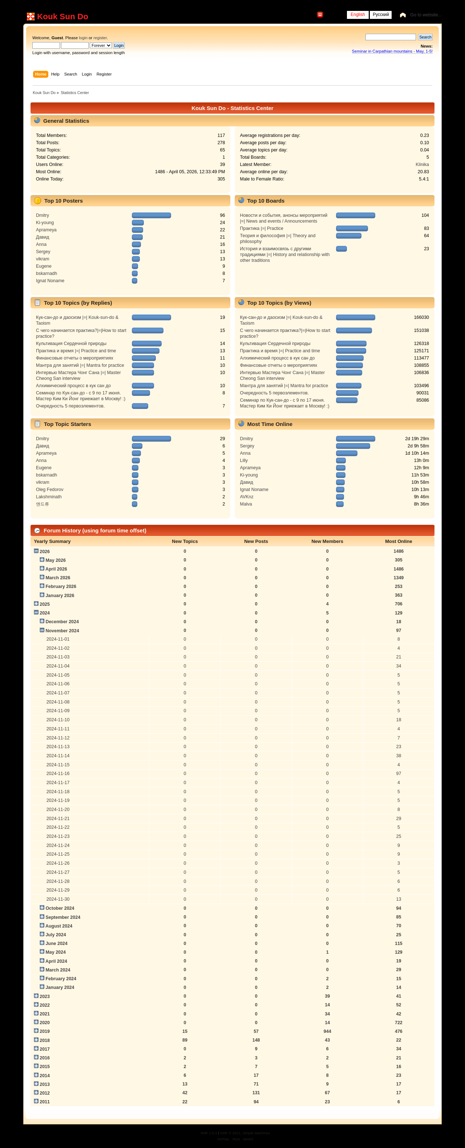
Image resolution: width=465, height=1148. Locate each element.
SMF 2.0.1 (209, 1133)
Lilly (244, 460)
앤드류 (42, 504)
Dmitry (42, 215)
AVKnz (247, 496)
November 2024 (62, 630)
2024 (45, 613)
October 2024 (59, 908)
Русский (381, 14)
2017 (45, 1049)
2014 (45, 1075)
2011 (45, 1101)
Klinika (422, 164)
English (358, 14)
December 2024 (62, 621)
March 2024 (57, 970)
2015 (45, 1066)
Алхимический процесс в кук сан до (73, 385)
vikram (42, 258)
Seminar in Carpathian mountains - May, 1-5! (392, 51)
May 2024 (55, 952)
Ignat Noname (50, 280)
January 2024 (59, 987)
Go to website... (426, 14)
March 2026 (57, 577)
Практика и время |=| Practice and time (76, 350)
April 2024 (56, 961)
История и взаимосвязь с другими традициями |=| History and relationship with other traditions (285, 254)
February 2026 (60, 586)
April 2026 (56, 569)
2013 (45, 1084)
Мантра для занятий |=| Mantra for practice (80, 365)
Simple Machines (256, 1133)
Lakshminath (49, 496)
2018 (45, 1040)
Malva (246, 504)
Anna (41, 244)
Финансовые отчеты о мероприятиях (74, 358)
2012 (45, 1093)
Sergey (43, 251)
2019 (45, 1031)
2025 (45, 604)
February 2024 (60, 978)
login (83, 38)
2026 (45, 551)
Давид (42, 237)
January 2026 (59, 595)
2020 (45, 1022)
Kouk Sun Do (62, 16)
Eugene (44, 266)
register (100, 38)
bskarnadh (46, 273)
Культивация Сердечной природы (71, 343)
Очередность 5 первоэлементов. (70, 406)
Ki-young (45, 222)
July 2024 (55, 934)
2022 (45, 1005)
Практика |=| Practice (262, 228)
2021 (45, 1014)
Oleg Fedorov (50, 489)
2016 (45, 1057)
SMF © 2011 (230, 1133)
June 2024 (56, 943)
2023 (45, 996)
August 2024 (58, 926)
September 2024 (62, 917)
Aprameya (46, 229)
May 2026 (55, 560)
